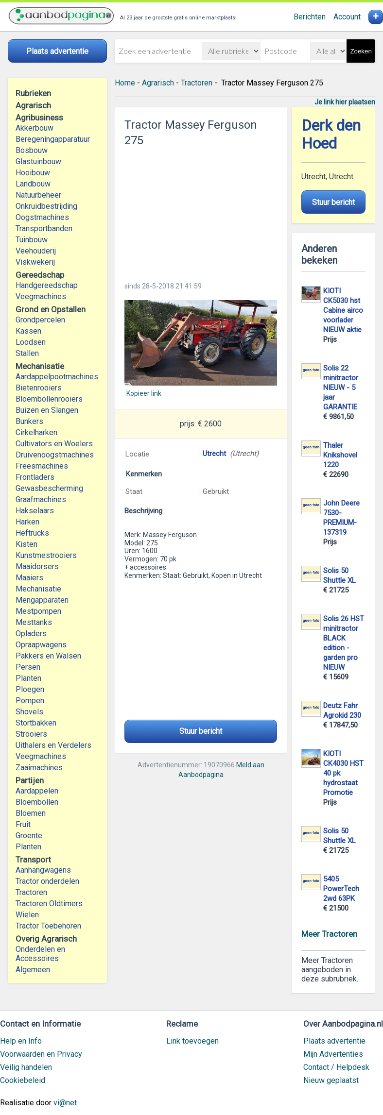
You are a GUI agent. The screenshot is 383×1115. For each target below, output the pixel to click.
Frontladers (35, 477)
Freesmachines (42, 466)
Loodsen (31, 342)
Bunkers (29, 421)
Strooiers (31, 734)
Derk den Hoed (331, 134)
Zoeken (360, 51)
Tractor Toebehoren (48, 925)
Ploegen (30, 689)
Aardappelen (37, 790)
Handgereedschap (47, 285)
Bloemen (31, 813)
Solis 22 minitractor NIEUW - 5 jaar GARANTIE (340, 387)
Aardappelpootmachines (57, 376)
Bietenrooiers (39, 387)
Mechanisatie (38, 588)
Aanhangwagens (43, 870)
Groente (29, 835)
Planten (28, 678)
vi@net (65, 1102)
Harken (27, 521)
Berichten (310, 16)
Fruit (23, 824)
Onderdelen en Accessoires (40, 954)
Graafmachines (41, 499)
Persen (28, 667)
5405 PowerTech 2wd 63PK (341, 889)
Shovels (29, 711)
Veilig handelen (26, 1067)
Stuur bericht (200, 731)
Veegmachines (41, 296)
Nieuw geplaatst (331, 1080)
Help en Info (21, 1041)
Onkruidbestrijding (46, 206)
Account (347, 16)
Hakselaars (35, 510)
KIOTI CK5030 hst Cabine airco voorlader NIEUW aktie (343, 310)
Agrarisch (158, 82)
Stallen (27, 353)
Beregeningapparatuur (53, 139)
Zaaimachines (39, 767)
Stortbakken (36, 722)
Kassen (28, 331)
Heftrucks (32, 533)
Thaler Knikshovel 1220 (340, 455)
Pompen (30, 700)
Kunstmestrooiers (46, 555)
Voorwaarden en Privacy (41, 1054)
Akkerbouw (34, 128)
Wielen (27, 914)
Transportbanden (44, 228)
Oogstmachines (42, 217)
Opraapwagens (41, 644)
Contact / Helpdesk (336, 1067)
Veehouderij (36, 250)
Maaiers (29, 577)
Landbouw (33, 183)
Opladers (31, 633)
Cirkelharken (36, 432)
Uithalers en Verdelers (53, 745)
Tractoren (31, 892)
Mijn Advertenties (333, 1054)
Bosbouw (32, 150)
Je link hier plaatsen (344, 102)
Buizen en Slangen (47, 410)
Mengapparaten (42, 600)
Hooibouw (33, 172)
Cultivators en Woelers (54, 443)
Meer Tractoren (329, 934)
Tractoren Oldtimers (50, 903)
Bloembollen (37, 802)
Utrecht (214, 453)
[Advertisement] (200, 211)
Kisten (26, 544)
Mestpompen (38, 611)
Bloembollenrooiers (49, 399)
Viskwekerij (35, 262)
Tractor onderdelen (47, 881)
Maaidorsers (37, 566)
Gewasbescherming (49, 488)
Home (125, 82)
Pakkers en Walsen (48, 655)
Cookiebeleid (22, 1080)
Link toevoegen (192, 1041)
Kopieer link (143, 393)
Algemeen (33, 969)
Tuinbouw (32, 239)
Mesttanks (34, 622)
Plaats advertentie (334, 1041)
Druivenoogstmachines (55, 454)
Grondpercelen (40, 319)
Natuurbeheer (38, 195)
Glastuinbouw (38, 161)
